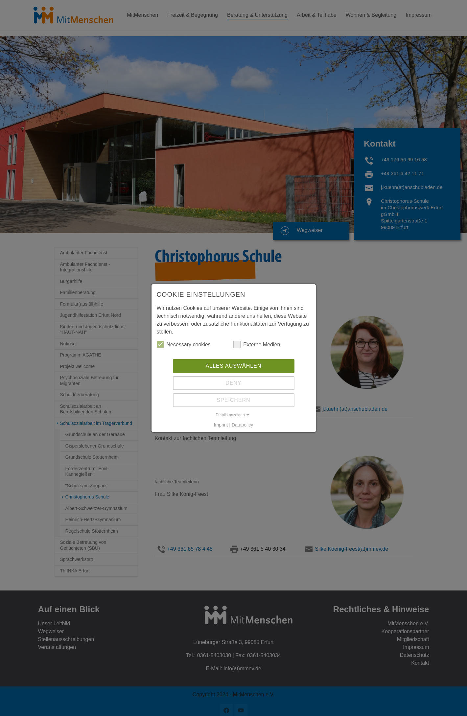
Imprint (221, 424)
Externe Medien (256, 344)
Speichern (233, 400)
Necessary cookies (184, 344)
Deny (233, 383)
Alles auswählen (234, 366)
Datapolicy (242, 424)
